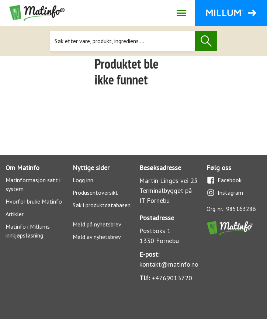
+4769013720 (172, 278)
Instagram (225, 192)
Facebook (224, 180)
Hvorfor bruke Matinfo (34, 201)
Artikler (15, 214)
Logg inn (83, 180)
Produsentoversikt (95, 192)
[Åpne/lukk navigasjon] (181, 13)
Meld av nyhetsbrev (97, 236)
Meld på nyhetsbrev (97, 224)
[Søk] (122, 41)
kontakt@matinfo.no (168, 264)
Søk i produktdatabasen (102, 205)
